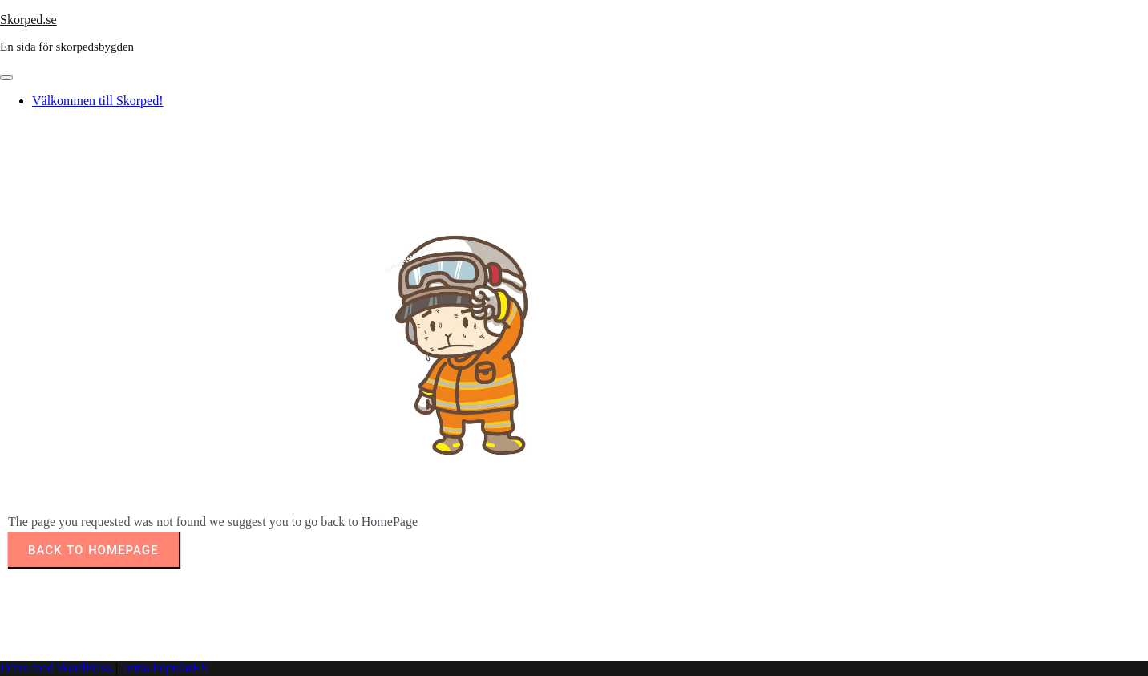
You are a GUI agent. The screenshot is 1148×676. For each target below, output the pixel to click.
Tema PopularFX (165, 667)
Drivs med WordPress (57, 667)
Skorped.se (28, 19)
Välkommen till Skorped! (98, 100)
